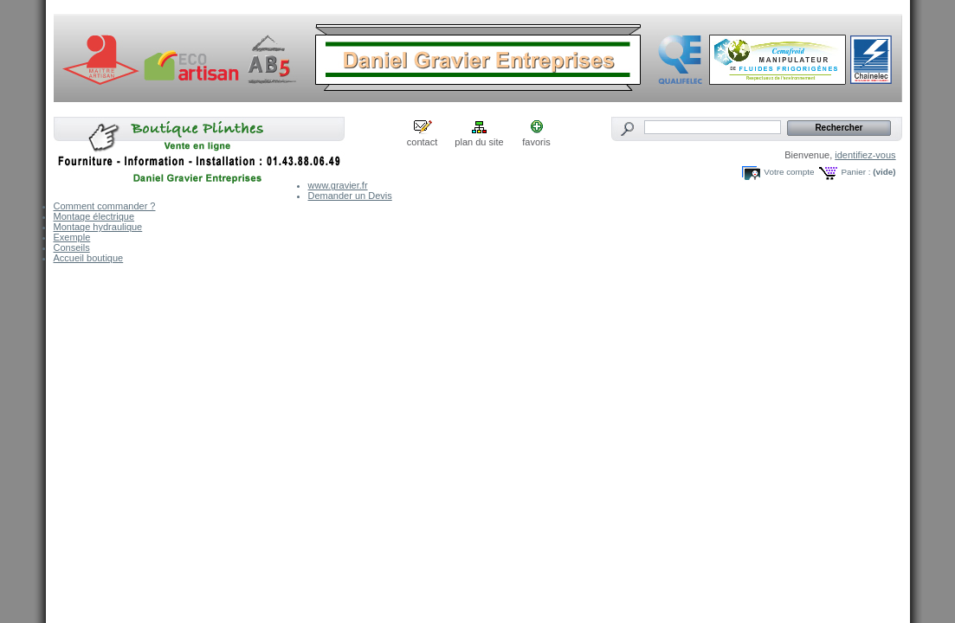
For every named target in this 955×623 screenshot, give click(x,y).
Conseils (72, 247)
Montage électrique (94, 216)
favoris (536, 142)
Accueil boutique (89, 258)
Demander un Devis (350, 195)
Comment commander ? (105, 206)
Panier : (855, 172)
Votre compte (789, 172)
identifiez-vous (865, 155)
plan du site (479, 142)
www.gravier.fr (338, 185)
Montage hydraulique (98, 227)
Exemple (72, 237)
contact (422, 142)
